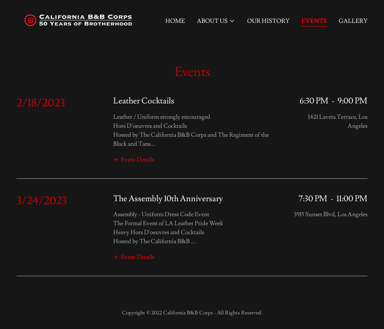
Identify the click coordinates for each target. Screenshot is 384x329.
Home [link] (175, 21)
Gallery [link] (353, 21)
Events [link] (314, 21)
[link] (77, 18)
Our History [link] (268, 21)
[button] (216, 20)
